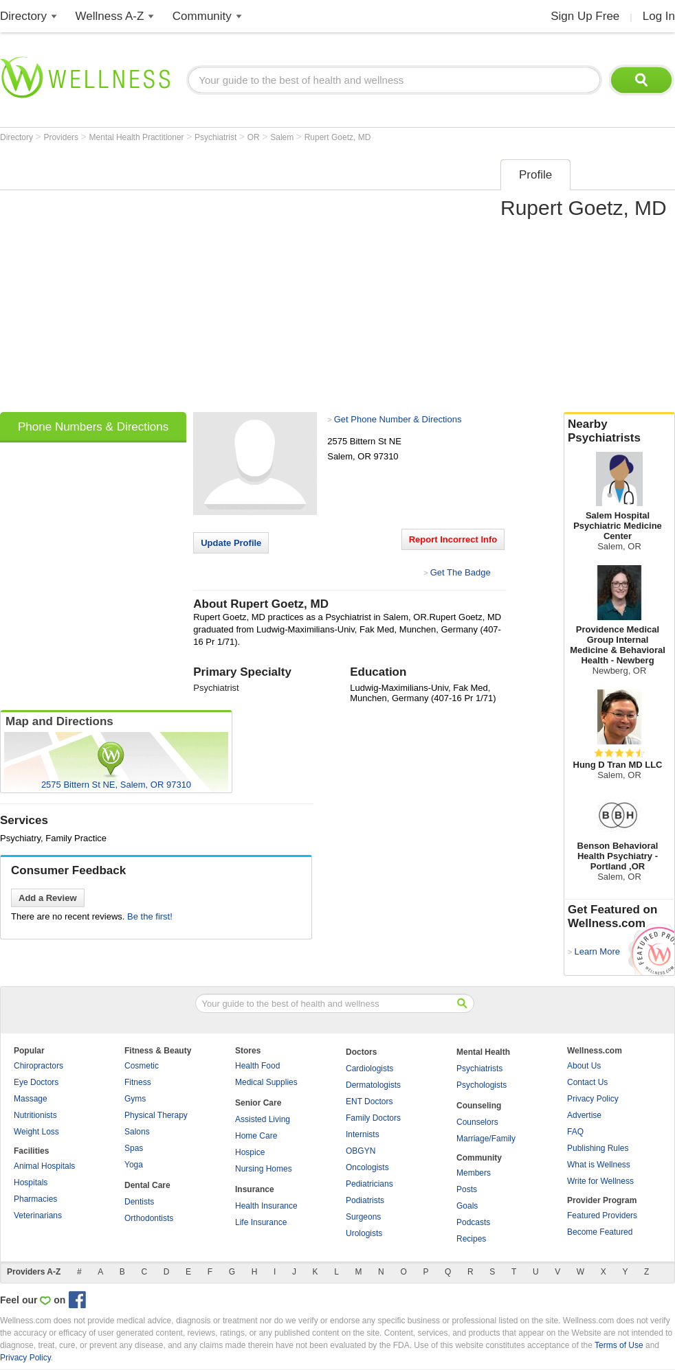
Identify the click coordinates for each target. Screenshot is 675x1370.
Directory (23, 16)
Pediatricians (369, 1184)
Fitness (137, 1082)
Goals (467, 1206)
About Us (584, 1066)
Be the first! (150, 916)
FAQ (575, 1132)
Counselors (477, 1122)
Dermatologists (373, 1085)
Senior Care (258, 1103)
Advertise (584, 1115)
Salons (137, 1132)
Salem (283, 137)
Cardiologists (369, 1068)
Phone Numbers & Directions (93, 426)
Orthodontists (148, 1218)
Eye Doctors (36, 1082)
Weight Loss (36, 1132)
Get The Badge (460, 572)
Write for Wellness (600, 1181)
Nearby (619, 431)
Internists (362, 1134)
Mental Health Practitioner (137, 137)
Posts (466, 1189)
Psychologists (481, 1085)
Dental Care (147, 1185)
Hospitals (30, 1182)
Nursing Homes (263, 1169)
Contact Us (587, 1082)
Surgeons (363, 1217)
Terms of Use (619, 1345)
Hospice (250, 1152)
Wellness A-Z (110, 16)
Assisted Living (262, 1119)
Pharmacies (35, 1199)
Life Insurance (261, 1222)
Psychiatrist (217, 137)
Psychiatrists (479, 1068)
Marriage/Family (486, 1138)
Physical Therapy (156, 1115)
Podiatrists (365, 1200)
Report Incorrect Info (453, 539)
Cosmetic (141, 1066)
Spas (133, 1148)
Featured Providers (602, 1215)
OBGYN (360, 1151)
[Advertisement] (129, 281)
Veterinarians (38, 1215)
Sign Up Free (585, 16)
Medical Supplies (266, 1082)
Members (473, 1173)
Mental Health (483, 1052)
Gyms (135, 1099)
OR (254, 137)
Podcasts (473, 1222)
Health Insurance (266, 1206)
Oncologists (367, 1167)
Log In (659, 16)
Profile (535, 174)
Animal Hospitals (44, 1166)
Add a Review (48, 898)
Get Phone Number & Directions (398, 419)
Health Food (257, 1066)
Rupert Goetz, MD (338, 137)
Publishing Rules (597, 1148)
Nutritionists (35, 1115)
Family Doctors (373, 1118)
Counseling (478, 1105)
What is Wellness (598, 1164)
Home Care (256, 1136)
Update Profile (231, 543)
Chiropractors (38, 1066)
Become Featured (599, 1232)
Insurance (254, 1189)
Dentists (139, 1202)
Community (202, 16)
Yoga (133, 1164)
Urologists (364, 1233)
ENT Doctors (369, 1101)
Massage (30, 1099)
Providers (61, 137)
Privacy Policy (593, 1099)
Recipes (471, 1239)
